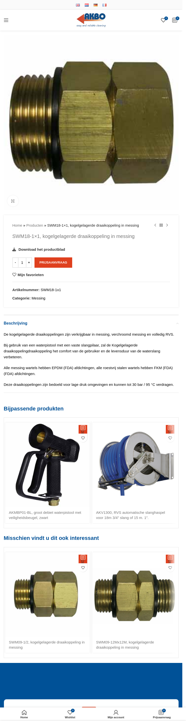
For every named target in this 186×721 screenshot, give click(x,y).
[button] (83, 429)
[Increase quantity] (29, 262)
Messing (38, 298)
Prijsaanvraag (53, 262)
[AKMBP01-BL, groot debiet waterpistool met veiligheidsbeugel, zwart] (47, 465)
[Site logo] (91, 20)
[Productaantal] (22, 262)
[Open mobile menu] (6, 20)
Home (17, 225)
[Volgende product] (167, 225)
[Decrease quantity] (15, 262)
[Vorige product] (155, 225)
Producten (34, 225)
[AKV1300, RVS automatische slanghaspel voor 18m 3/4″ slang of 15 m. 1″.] (134, 465)
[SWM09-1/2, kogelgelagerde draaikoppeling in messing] (47, 594)
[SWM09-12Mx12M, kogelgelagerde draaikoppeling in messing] (134, 594)
